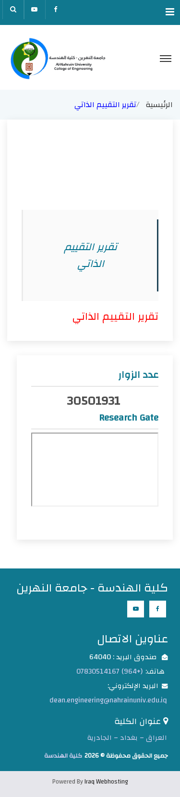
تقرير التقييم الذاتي (115, 316)
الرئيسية (159, 104)
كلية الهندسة (63, 755)
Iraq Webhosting (106, 781)
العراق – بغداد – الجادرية (127, 737)
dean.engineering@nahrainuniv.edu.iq (108, 700)
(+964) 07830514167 (109, 671)
